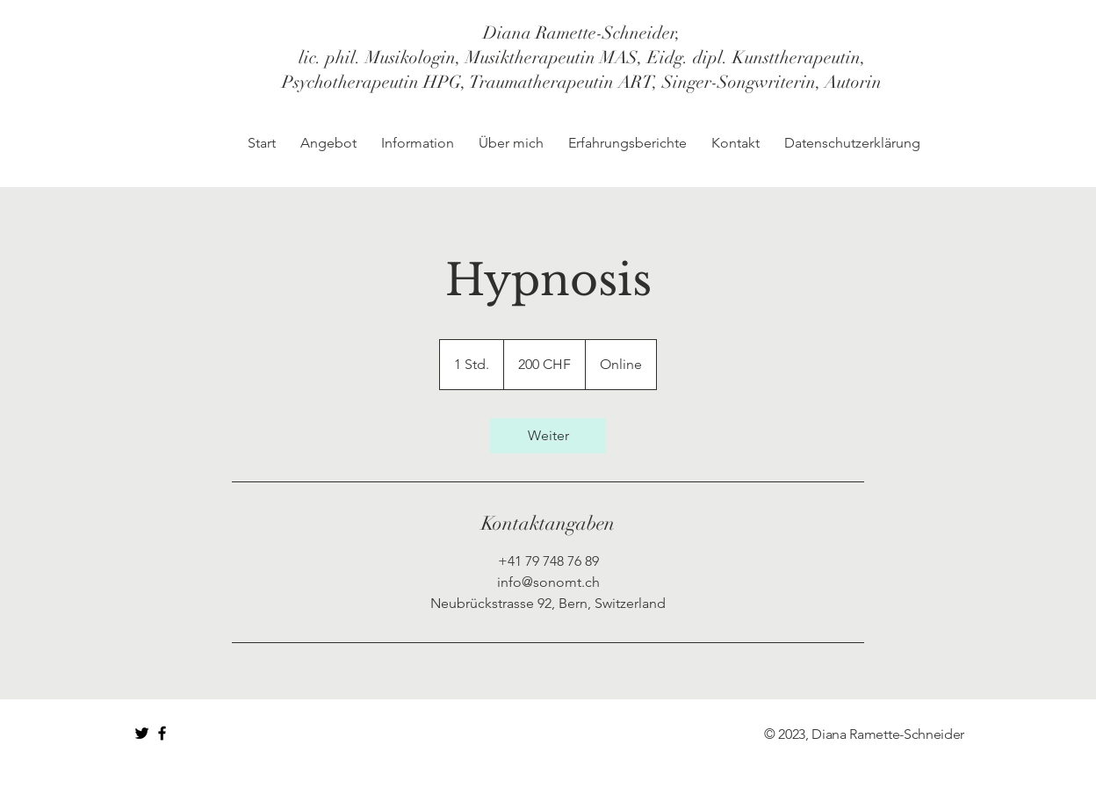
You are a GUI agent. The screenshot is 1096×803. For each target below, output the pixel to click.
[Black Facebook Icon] (162, 733)
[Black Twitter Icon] (142, 733)
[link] (548, 435)
